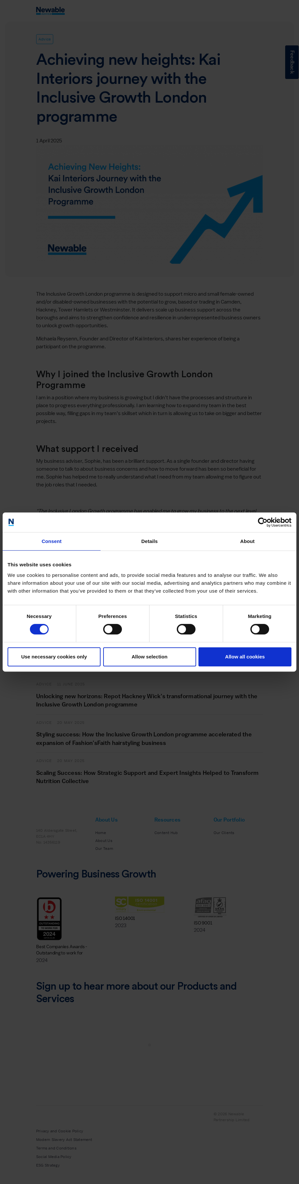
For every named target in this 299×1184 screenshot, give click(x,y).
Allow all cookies (245, 656)
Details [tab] (149, 541)
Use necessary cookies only (54, 656)
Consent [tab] (52, 541)
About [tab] (247, 541)
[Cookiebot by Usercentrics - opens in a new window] (262, 522)
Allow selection (149, 656)
